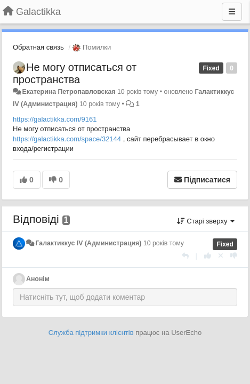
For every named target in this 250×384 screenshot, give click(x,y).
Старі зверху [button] (206, 221)
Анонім (38, 279)
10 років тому (163, 243)
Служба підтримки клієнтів (91, 333)
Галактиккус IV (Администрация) (88, 243)
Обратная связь (38, 47)
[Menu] (232, 12)
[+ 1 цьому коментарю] (207, 256)
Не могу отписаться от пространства (74, 73)
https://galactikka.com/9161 (55, 119)
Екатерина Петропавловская (68, 91)
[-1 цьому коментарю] (233, 256)
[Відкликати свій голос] (220, 256)
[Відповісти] (185, 256)
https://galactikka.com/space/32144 (67, 139)
